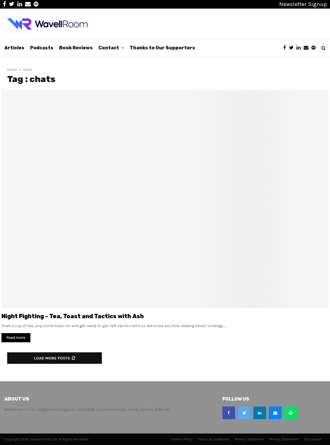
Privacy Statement (249, 439)
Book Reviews (76, 47)
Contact (108, 47)
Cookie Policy (182, 439)
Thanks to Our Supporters (162, 47)
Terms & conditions (214, 439)
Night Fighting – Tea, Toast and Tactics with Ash (72, 316)
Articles (14, 47)
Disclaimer (312, 439)
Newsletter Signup (303, 4)
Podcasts (41, 47)
